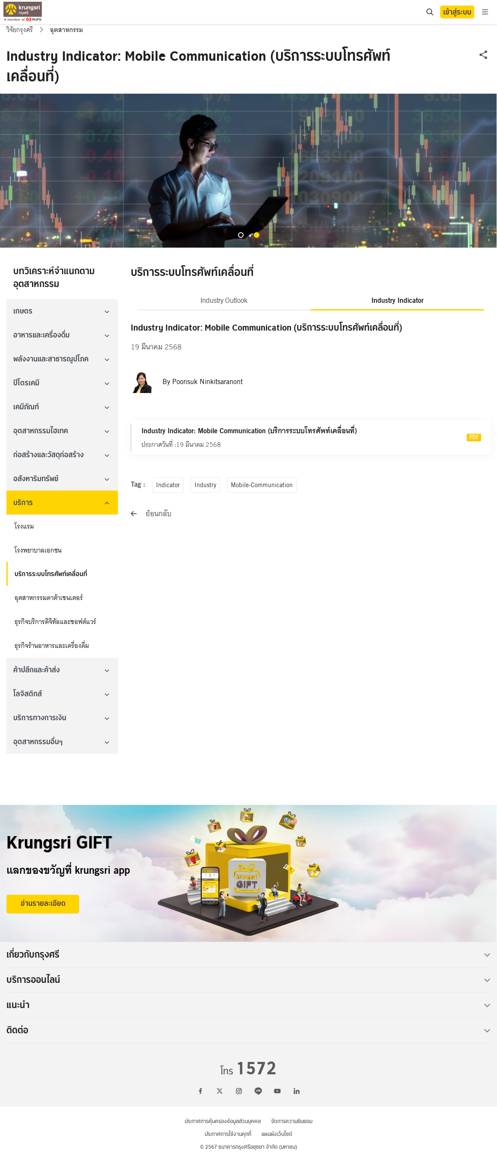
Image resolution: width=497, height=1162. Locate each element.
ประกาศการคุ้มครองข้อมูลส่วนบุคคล (223, 1121)
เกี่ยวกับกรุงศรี (248, 954)
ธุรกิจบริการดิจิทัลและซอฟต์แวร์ (55, 621)
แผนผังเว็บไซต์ (277, 1134)
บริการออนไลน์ (248, 979)
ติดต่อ (248, 1030)
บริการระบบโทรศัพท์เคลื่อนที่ (51, 574)
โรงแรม (24, 526)
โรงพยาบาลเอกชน (38, 550)
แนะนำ (248, 1005)
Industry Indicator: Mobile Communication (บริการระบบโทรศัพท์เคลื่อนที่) (249, 431)
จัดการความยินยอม (291, 1121)
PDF (474, 437)
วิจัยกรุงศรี (20, 29)
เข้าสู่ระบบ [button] (457, 12)
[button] (241, 235)
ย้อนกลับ (151, 514)
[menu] (485, 12)
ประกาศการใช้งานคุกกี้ (228, 1134)
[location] (429, 12)
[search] (429, 12)
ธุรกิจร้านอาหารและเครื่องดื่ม (52, 645)
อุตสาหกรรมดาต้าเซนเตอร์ (49, 597)
